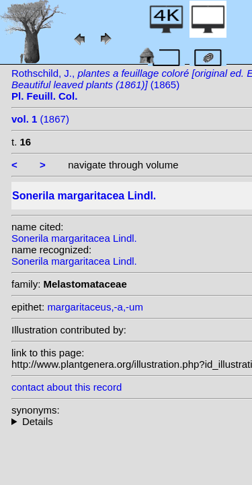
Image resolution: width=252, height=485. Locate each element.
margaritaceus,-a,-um (95, 307)
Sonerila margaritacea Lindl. (74, 238)
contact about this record (66, 387)
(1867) (40, 119)
